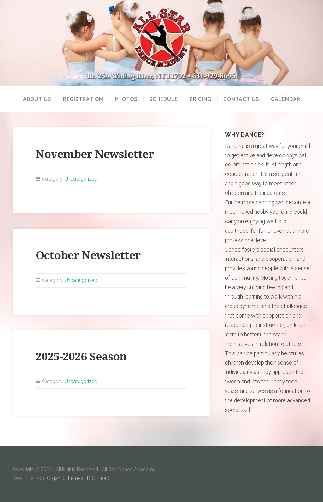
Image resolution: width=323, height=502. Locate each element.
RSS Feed (98, 478)
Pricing (201, 99)
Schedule (163, 99)
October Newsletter (88, 255)
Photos (126, 99)
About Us (37, 99)
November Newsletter (95, 154)
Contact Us (241, 99)
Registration (83, 99)
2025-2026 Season (81, 356)
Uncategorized (81, 179)
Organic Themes (65, 478)
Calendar (285, 99)
